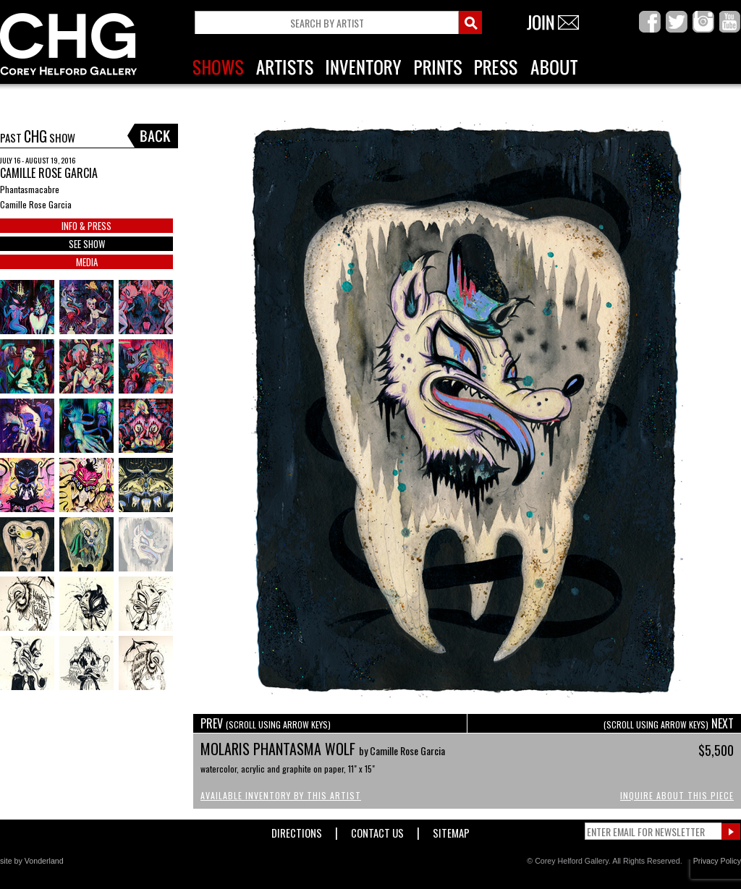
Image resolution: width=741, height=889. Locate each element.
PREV (265, 723)
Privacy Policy (717, 860)
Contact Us (377, 830)
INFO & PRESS (86, 225)
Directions (296, 830)
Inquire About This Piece (677, 795)
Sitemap (451, 830)
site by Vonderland (32, 860)
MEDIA (87, 262)
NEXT (669, 723)
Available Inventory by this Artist (280, 795)
